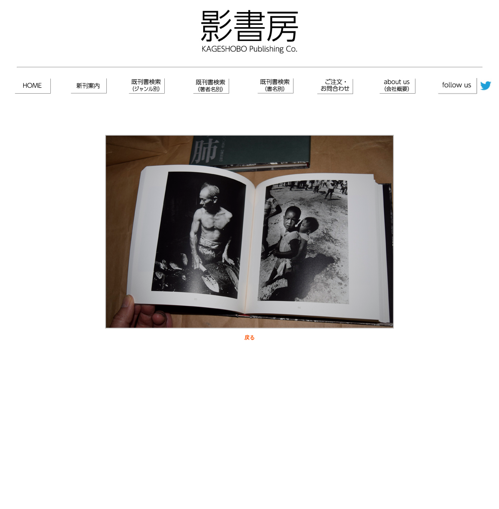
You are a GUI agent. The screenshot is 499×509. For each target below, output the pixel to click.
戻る (249, 338)
